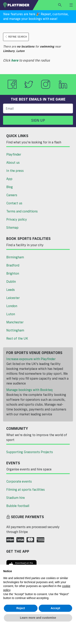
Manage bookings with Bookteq (29, 390)
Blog (9, 187)
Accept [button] (55, 608)
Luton (10, 314)
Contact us (14, 203)
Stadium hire (15, 498)
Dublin (11, 281)
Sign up (38, 120)
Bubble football (17, 506)
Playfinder (13, 154)
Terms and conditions (22, 211)
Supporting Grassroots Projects (29, 452)
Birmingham (15, 257)
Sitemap (12, 227)
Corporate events (19, 481)
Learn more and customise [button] (38, 617)
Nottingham (15, 330)
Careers (11, 195)
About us (13, 162)
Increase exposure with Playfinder (31, 359)
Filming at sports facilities (25, 489)
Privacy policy (16, 219)
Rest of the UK (17, 338)
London (11, 306)
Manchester (15, 322)
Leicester (13, 298)
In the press (15, 171)
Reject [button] (20, 608)
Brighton (12, 273)
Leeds (10, 290)
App (9, 179)
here (14, 60)
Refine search (16, 36)
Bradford (12, 265)
